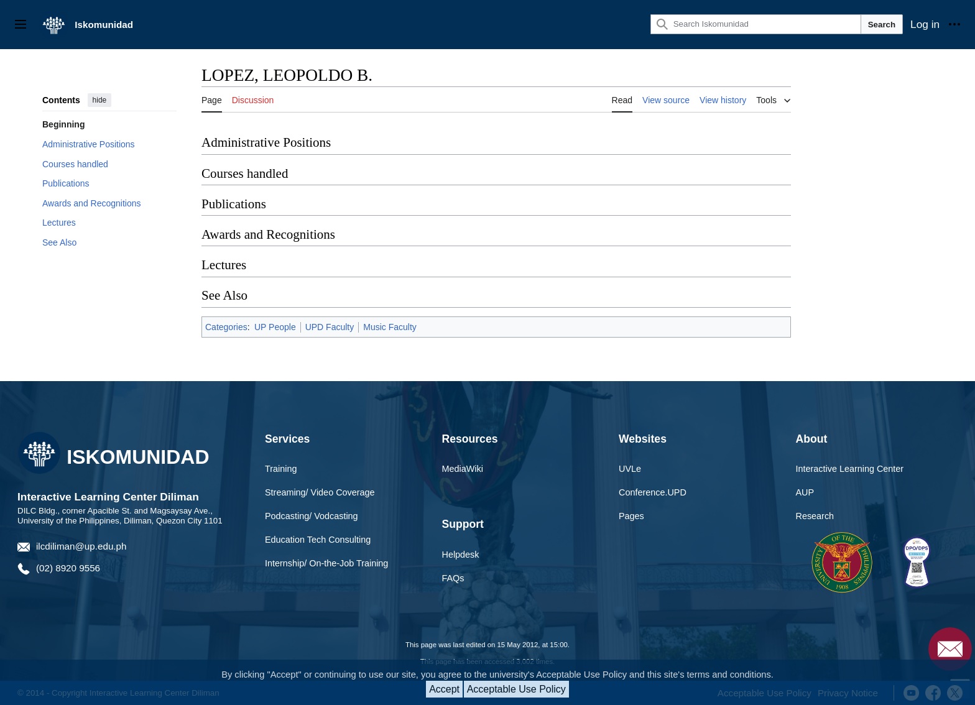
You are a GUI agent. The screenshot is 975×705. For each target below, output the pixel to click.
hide (100, 100)
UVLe (630, 469)
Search (881, 24)
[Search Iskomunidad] (755, 24)
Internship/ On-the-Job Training (326, 563)
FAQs (453, 578)
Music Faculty (390, 327)
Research (815, 516)
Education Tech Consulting (318, 540)
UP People (275, 327)
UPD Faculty (329, 327)
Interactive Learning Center (850, 469)
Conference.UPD (652, 492)
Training (281, 469)
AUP (805, 492)
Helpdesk (460, 555)
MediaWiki (462, 469)
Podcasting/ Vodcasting (311, 516)
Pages (631, 516)
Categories (226, 327)
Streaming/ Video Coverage (320, 492)
